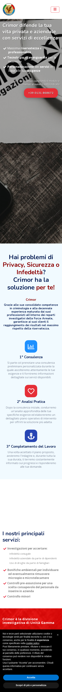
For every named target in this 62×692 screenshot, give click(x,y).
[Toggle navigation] (55, 10)
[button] (57, 634)
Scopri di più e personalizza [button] (31, 685)
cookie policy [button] (32, 643)
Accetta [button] (31, 677)
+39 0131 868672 (41, 93)
